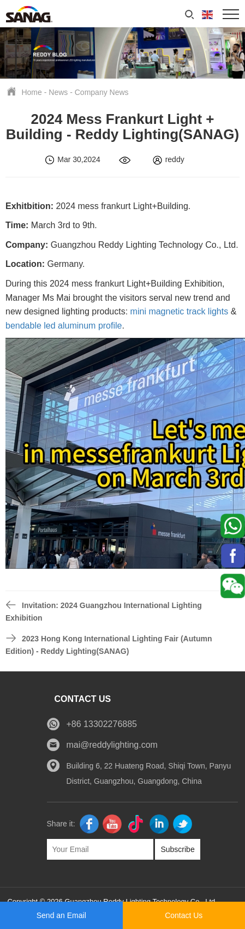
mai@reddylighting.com (112, 744)
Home (31, 92)
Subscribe (177, 849)
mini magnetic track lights (179, 311)
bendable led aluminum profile (63, 325)
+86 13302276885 (102, 724)
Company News (102, 92)
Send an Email (61, 915)
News (58, 92)
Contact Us (183, 915)
